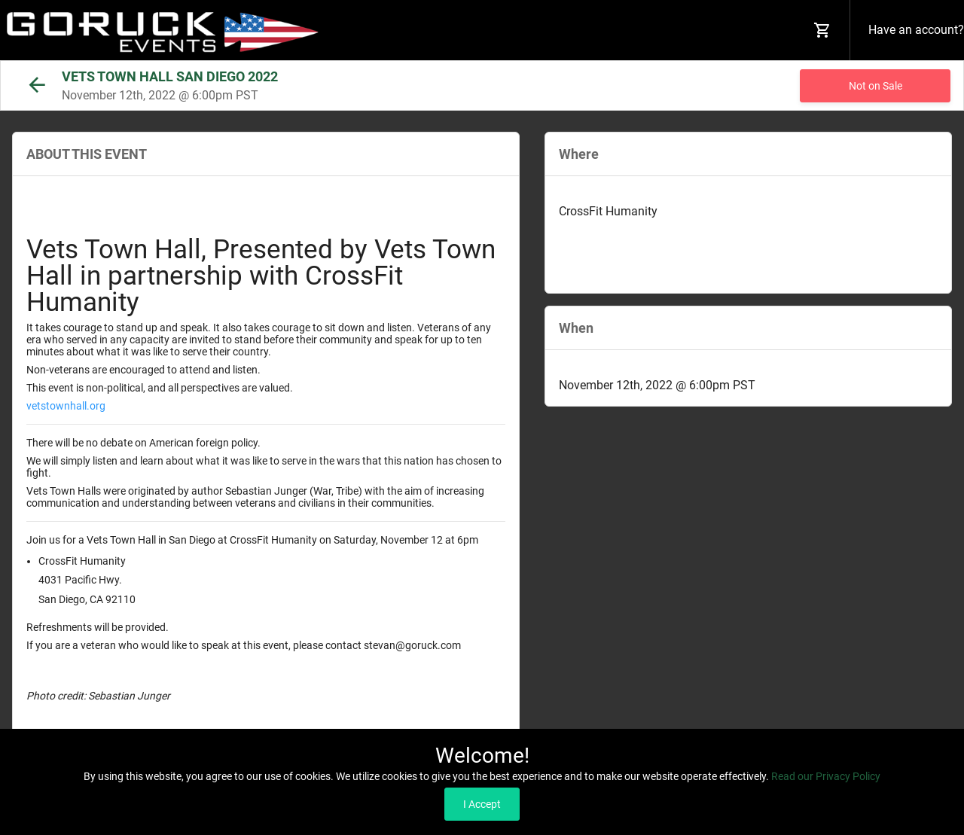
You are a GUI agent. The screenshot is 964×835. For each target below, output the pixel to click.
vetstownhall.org (65, 406)
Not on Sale (875, 86)
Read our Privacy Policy (825, 776)
